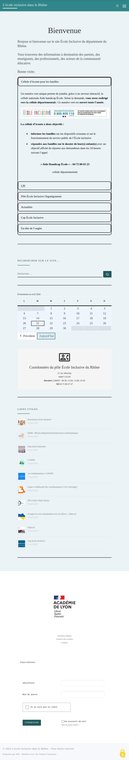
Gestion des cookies (64, 639)
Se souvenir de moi (76, 721)
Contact (64, 642)
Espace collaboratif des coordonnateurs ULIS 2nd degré (52, 487)
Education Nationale (37, 446)
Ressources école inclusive (39, 419)
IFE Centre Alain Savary (38, 500)
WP (17, 754)
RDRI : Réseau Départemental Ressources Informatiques (53, 433)
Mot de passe (30, 694)
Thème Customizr (48, 754)
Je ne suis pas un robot (43, 707)
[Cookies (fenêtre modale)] (122, 753)
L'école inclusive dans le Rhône (30, 748)
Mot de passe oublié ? (70, 725)
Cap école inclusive (36, 541)
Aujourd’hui (46, 336)
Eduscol (31, 527)
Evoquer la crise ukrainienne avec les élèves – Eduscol (52, 514)
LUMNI (31, 460)
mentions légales (64, 636)
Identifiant (29, 683)
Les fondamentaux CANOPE (40, 473)
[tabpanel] (64, 81)
